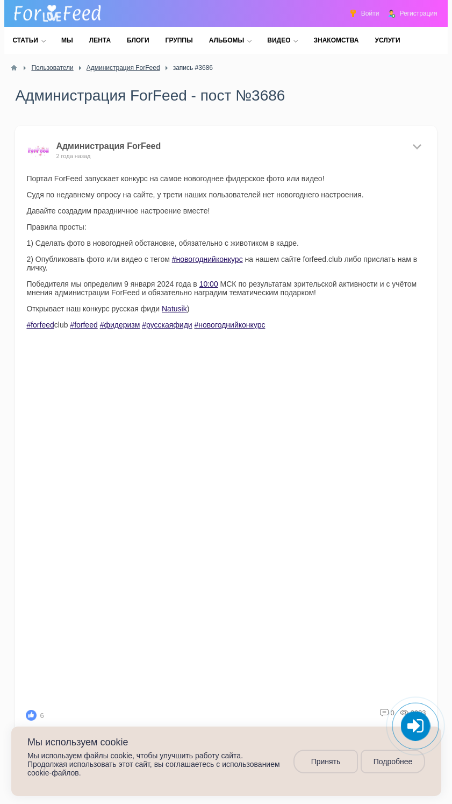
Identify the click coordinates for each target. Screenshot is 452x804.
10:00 (208, 284)
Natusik (174, 308)
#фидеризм (120, 325)
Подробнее (392, 761)
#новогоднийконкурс (207, 259)
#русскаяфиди (167, 325)
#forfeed (40, 325)
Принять (325, 761)
